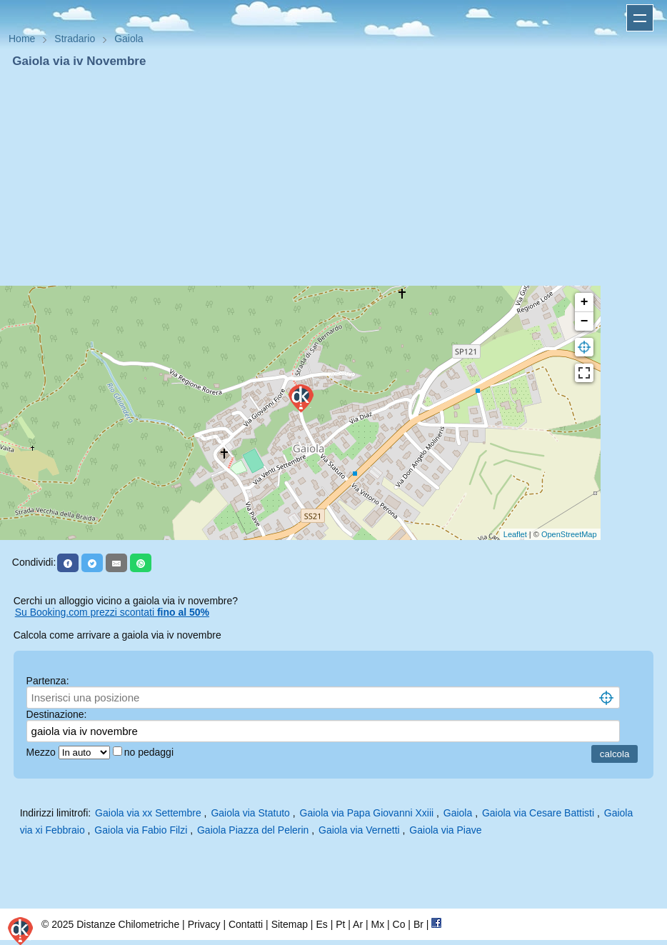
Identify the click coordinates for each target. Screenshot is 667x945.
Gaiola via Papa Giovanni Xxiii (367, 813)
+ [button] (584, 302)
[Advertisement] (333, 177)
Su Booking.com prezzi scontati (112, 612)
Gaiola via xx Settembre (148, 813)
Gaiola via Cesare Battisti (538, 813)
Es (321, 924)
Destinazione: (56, 714)
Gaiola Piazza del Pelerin (253, 830)
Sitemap (289, 924)
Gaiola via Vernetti (359, 830)
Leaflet (515, 534)
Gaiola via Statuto (250, 813)
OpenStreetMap (569, 534)
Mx (377, 924)
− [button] (584, 321)
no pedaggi (150, 752)
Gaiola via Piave (445, 830)
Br (418, 924)
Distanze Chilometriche (127, 924)
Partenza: (47, 680)
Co (399, 924)
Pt (340, 924)
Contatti (246, 924)
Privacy (204, 924)
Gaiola (457, 813)
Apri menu (639, 17)
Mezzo (42, 752)
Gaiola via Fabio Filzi (140, 830)
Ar (358, 924)
